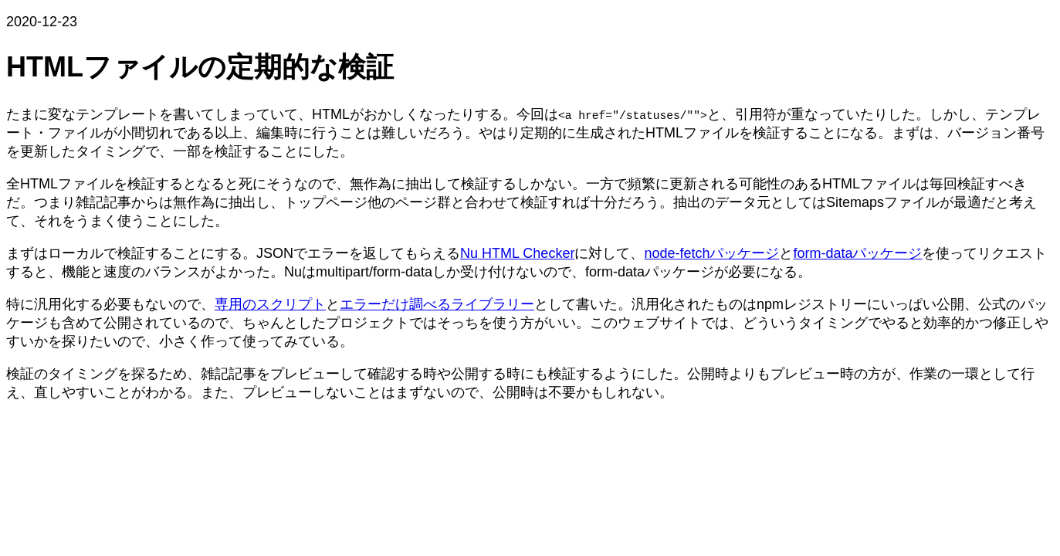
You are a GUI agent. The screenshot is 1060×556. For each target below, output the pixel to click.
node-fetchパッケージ (711, 253)
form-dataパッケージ (857, 253)
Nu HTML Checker (517, 253)
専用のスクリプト (270, 304)
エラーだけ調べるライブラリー (437, 304)
